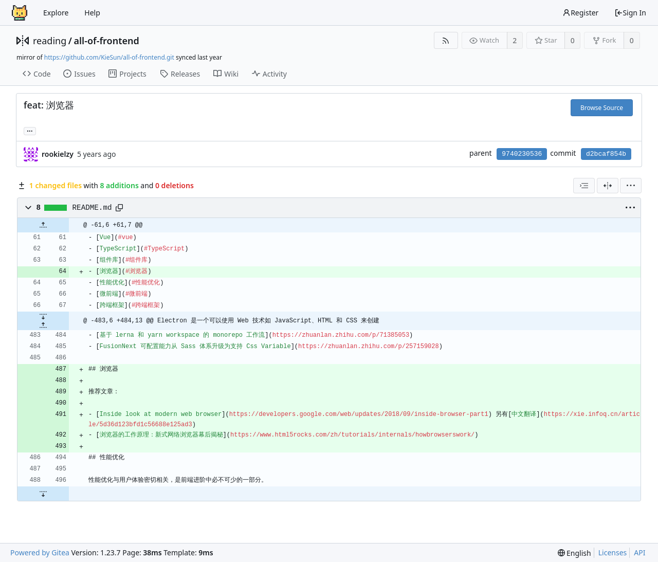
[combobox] (584, 185)
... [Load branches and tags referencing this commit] (30, 130)
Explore (55, 12)
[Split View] (607, 185)
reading (49, 40)
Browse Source (601, 107)
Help (92, 12)
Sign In (630, 12)
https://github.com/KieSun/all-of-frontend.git (109, 57)
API (639, 552)
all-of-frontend (106, 40)
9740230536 (522, 154)
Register (580, 12)
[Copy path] (119, 208)
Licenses (612, 552)
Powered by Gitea (39, 552)
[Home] (19, 13)
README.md (92, 208)
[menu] (631, 185)
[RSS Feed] (446, 40)
